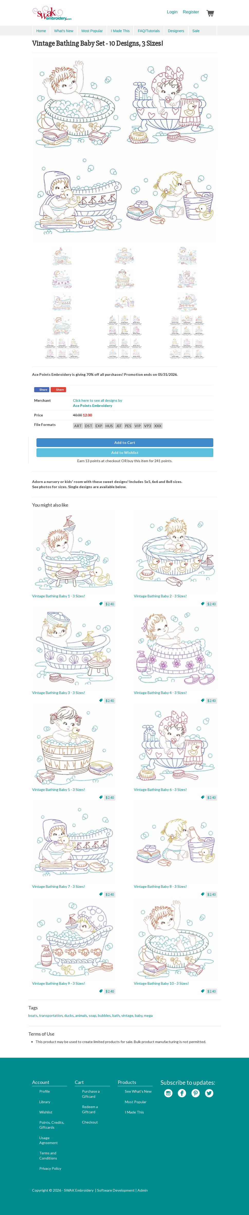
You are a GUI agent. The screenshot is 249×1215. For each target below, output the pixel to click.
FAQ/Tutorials (149, 31)
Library (44, 1102)
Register (191, 12)
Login (172, 12)
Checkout (90, 1122)
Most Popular (92, 31)
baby (138, 1015)
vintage (127, 1015)
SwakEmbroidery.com (70, 15)
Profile (44, 1091)
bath (116, 1015)
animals (81, 1015)
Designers (176, 31)
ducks (69, 1015)
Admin (142, 1190)
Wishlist (45, 1112)
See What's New (138, 1091)
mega (148, 1015)
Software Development (116, 1190)
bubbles (104, 1015)
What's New (63, 31)
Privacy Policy (50, 1168)
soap (92, 1015)
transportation (51, 1015)
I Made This (120, 31)
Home (41, 31)
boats (33, 1015)
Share (44, 389)
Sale (196, 31)
